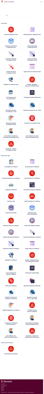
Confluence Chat (11, 201)
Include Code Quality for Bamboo (32, 225)
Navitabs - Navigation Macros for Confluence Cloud (32, 85)
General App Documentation (11, 353)
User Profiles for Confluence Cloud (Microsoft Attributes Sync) (11, 136)
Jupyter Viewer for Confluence (32, 248)
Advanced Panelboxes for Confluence (11, 178)
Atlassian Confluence (20, 392)
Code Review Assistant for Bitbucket (32, 189)
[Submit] (7, 15)
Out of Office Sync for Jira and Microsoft (11, 98)
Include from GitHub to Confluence (11, 248)
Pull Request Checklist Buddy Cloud (32, 97)
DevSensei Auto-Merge (11, 212)
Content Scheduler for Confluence (32, 201)
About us (2, 387)
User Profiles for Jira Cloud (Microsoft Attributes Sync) (32, 136)
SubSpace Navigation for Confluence (11, 310)
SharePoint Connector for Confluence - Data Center (11, 298)
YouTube (2, 390)
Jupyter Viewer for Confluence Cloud (32, 71)
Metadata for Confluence (11, 260)
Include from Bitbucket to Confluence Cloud (11, 59)
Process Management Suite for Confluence (11, 273)
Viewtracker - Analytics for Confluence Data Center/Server (32, 336)
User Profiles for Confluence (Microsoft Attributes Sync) (32, 323)
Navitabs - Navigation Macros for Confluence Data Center (32, 260)
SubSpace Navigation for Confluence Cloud (11, 124)
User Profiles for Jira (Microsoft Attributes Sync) (11, 336)
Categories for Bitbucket (11, 189)
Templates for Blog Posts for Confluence (32, 311)
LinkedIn (2, 389)
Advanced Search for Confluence (32, 178)
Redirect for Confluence (11, 285)
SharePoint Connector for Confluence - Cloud (11, 111)
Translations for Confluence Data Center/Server (11, 323)
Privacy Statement (4, 385)
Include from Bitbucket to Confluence (32, 237)
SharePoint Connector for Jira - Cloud (32, 110)
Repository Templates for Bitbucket (32, 285)
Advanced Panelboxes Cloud (11, 34)
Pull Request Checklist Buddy (32, 273)
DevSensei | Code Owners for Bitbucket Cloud (11, 46)
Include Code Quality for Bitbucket (11, 237)
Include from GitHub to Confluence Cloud (32, 59)
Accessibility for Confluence (11, 166)
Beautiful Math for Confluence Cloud (32, 34)
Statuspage (3, 386)
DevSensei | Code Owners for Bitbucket (32, 213)
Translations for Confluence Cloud (32, 123)
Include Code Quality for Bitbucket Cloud (32, 46)
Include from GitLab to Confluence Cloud (11, 72)
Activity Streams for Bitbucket (32, 166)
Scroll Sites (14, 392)
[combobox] (21, 15)
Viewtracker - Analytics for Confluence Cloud (11, 149)
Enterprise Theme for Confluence (11, 225)
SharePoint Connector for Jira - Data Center (32, 298)
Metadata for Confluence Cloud (11, 84)
